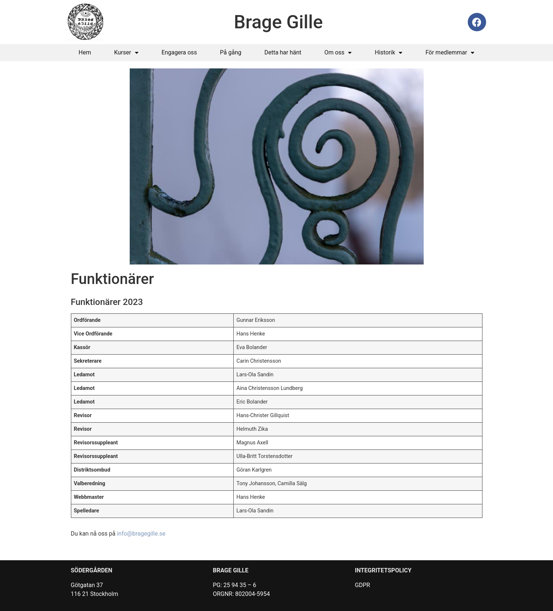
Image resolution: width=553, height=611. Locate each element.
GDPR (362, 585)
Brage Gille (278, 22)
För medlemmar (449, 52)
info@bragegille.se (141, 533)
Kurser (126, 52)
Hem (85, 52)
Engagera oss (179, 52)
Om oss (338, 52)
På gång (230, 52)
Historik (388, 52)
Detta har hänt (282, 52)
